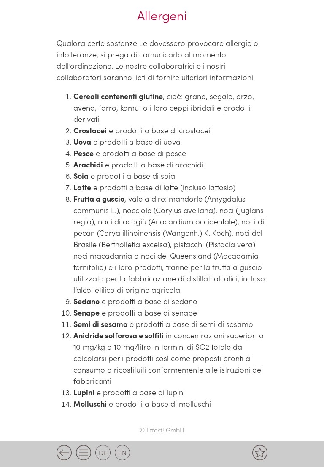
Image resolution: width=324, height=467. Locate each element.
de (103, 452)
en (122, 452)
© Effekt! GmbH (162, 429)
